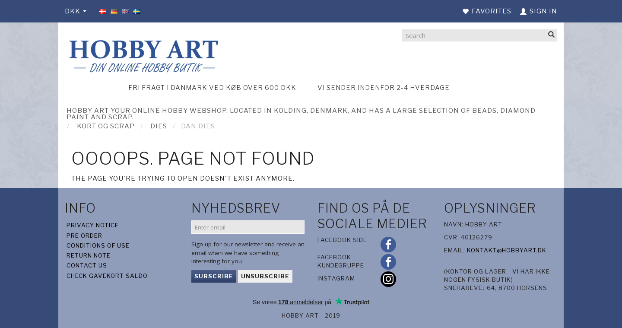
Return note (89, 255)
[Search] (551, 35)
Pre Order (84, 235)
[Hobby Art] (142, 55)
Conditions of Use (98, 245)
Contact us (87, 265)
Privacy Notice (93, 225)
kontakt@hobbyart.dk (506, 250)
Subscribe (213, 276)
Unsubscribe (265, 276)
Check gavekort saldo (107, 275)
